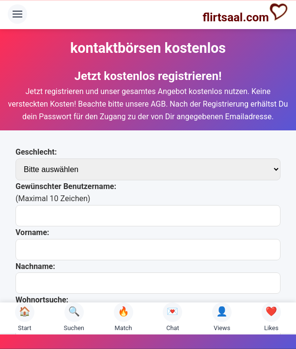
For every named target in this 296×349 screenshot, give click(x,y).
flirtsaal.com (245, 13)
